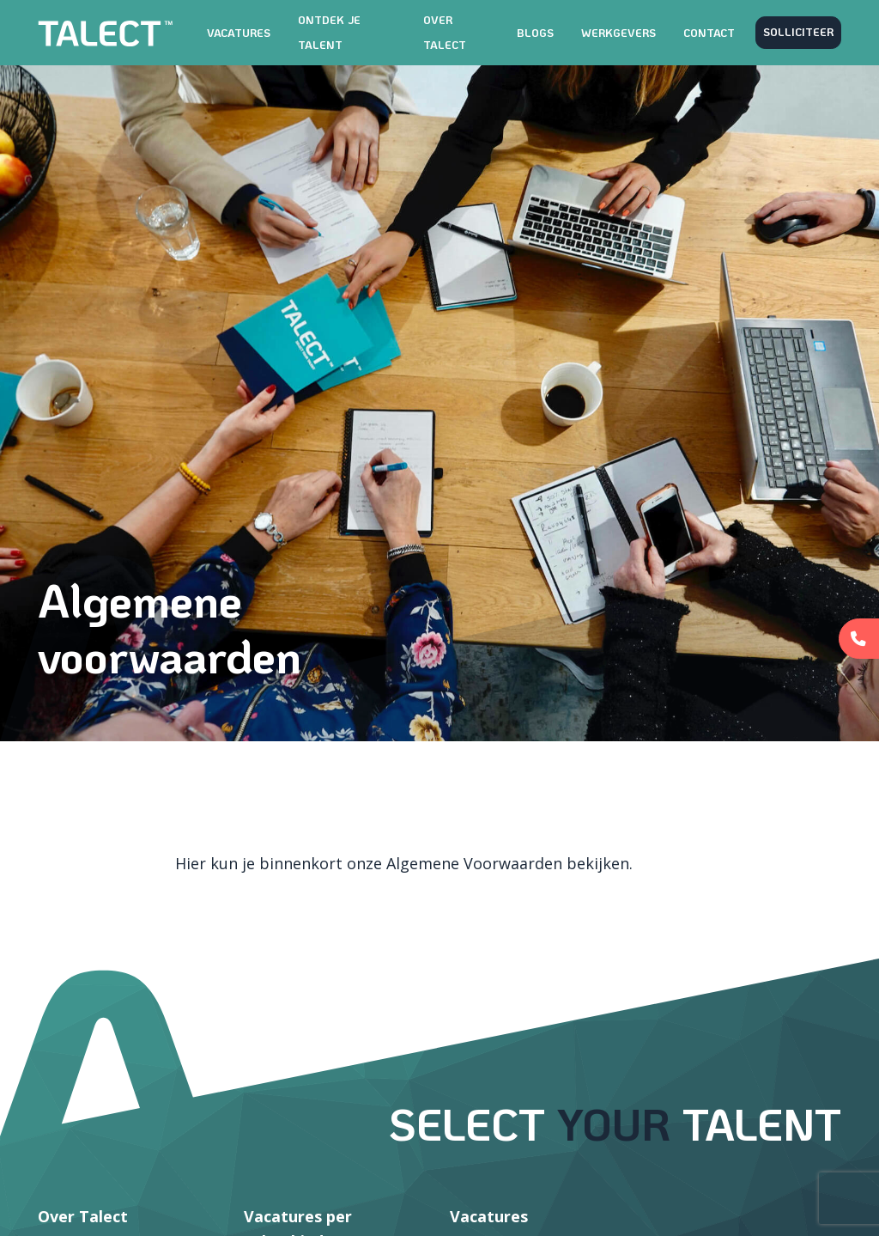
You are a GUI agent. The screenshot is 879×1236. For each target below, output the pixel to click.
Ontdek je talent (329, 32)
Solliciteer (798, 32)
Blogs (535, 33)
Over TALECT (444, 32)
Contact (709, 33)
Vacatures (238, 33)
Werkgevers (618, 33)
